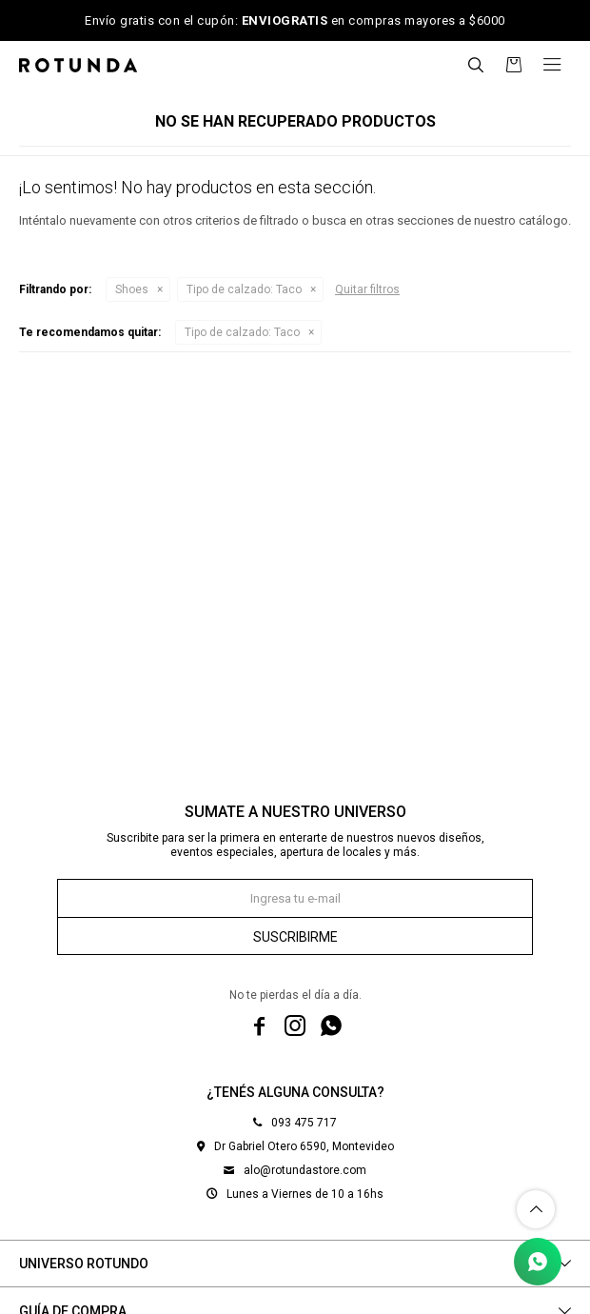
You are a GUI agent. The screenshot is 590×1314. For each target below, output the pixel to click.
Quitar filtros (367, 289)
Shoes (131, 289)
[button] (476, 65)
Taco (244, 289)
